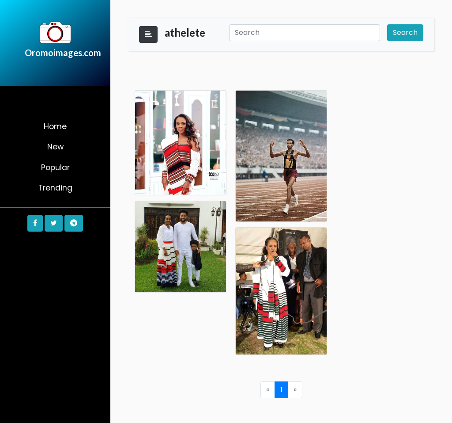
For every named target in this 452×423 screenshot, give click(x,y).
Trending (55, 188)
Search (405, 32)
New (55, 146)
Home (55, 126)
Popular (55, 167)
